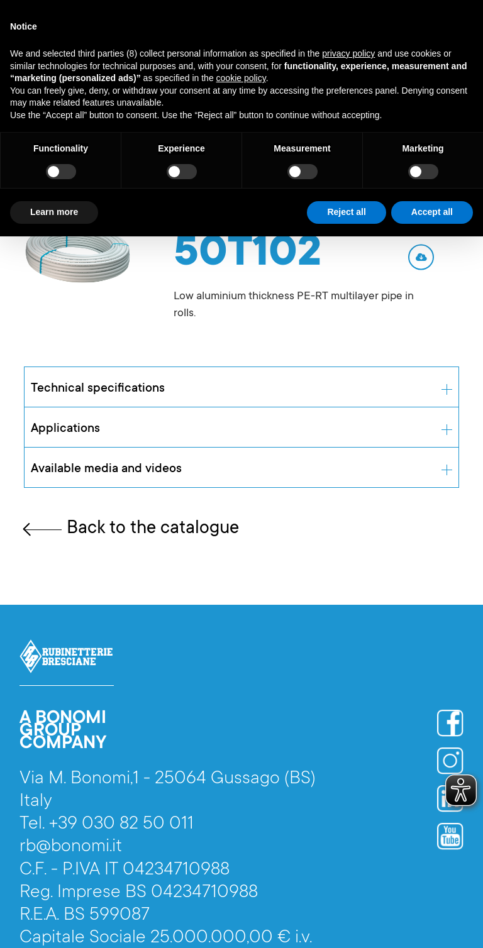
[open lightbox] (79, 251)
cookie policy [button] (241, 78)
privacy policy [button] (348, 53)
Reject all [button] (346, 212)
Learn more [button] (54, 212)
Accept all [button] (432, 212)
